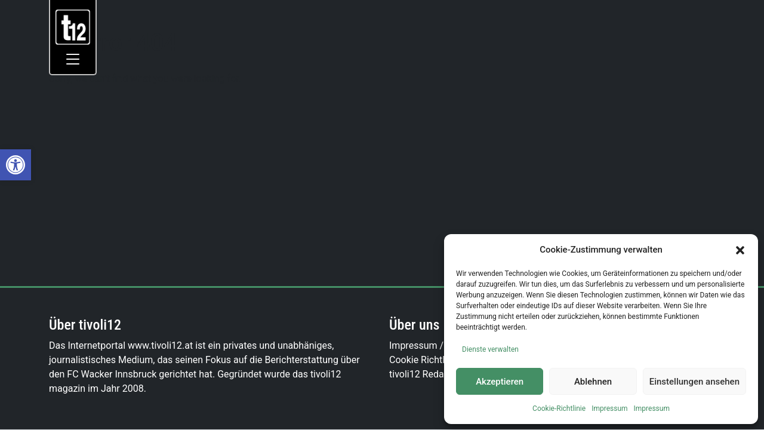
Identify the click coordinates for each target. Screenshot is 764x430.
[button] (740, 250)
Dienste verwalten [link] (490, 349)
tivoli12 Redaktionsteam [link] (440, 374)
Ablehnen (593, 381)
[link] (15, 164)
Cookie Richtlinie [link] (424, 360)
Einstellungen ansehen (694, 381)
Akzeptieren (499, 381)
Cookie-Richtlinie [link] (559, 408)
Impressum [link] (609, 408)
